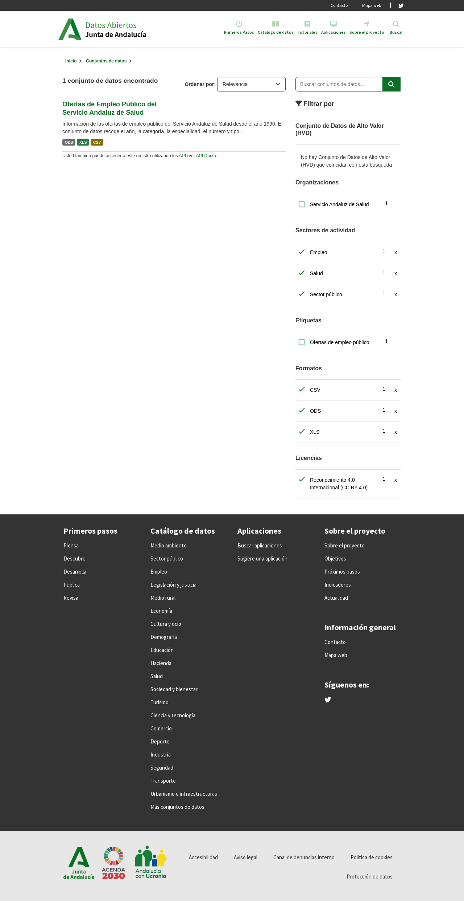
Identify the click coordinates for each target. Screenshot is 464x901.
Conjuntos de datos (106, 61)
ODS (69, 142)
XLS (83, 142)
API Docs (205, 155)
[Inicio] (70, 61)
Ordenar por (199, 84)
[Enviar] (391, 84)
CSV (97, 142)
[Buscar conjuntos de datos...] (348, 84)
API (182, 155)
